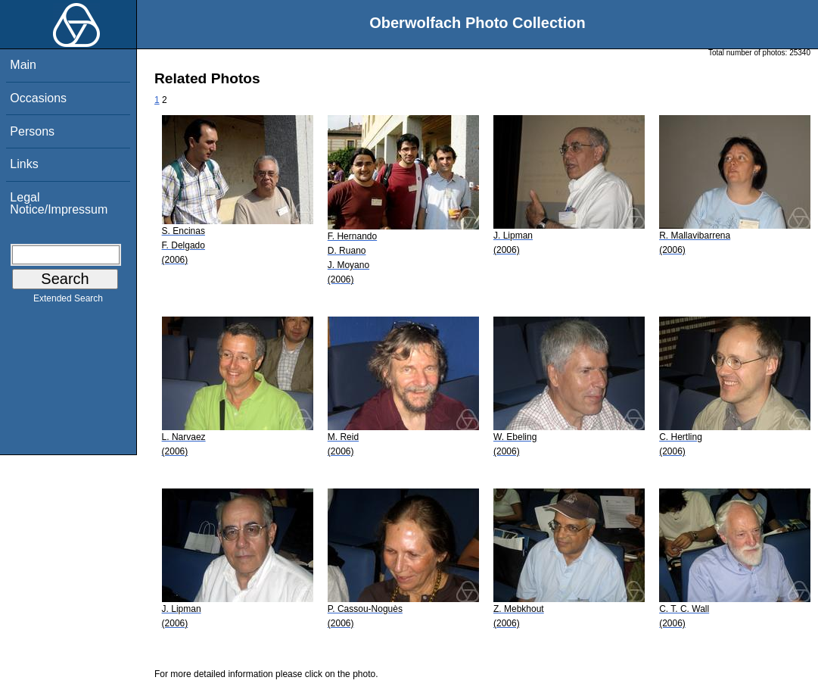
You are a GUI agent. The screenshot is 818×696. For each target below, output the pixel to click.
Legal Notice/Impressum (58, 203)
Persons (32, 131)
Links (24, 164)
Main (23, 64)
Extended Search (68, 301)
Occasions (38, 98)
